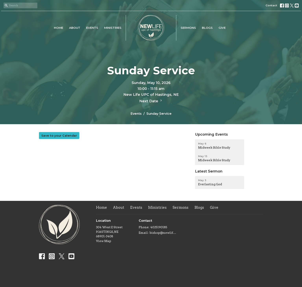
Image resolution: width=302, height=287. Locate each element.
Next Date (151, 101)
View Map (103, 241)
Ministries (112, 28)
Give (222, 28)
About (74, 28)
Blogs (207, 28)
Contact (271, 5)
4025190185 (158, 227)
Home (58, 28)
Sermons (188, 28)
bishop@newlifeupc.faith (164, 233)
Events (92, 28)
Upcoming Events (211, 134)
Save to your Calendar (59, 135)
